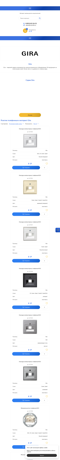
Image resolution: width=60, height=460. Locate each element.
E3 (20, 155)
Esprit (26, 155)
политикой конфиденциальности (41, 458)
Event (22, 155)
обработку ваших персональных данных (41, 400)
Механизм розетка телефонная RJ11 (18, 269)
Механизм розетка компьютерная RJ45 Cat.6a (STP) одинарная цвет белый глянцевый (18, 316)
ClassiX (48, 155)
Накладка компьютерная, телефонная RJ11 (18, 129)
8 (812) (30, 431)
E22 (18, 155)
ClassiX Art (47, 156)
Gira (26, 152)
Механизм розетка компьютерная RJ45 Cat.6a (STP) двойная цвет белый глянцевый (41, 316)
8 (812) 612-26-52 (31, 23)
